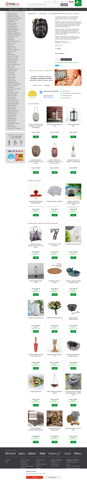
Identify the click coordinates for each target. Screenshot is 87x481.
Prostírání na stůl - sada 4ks (54, 201)
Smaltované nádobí (12, 93)
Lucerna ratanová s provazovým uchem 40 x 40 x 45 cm (36, 161)
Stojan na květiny (11, 97)
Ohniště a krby (10, 79)
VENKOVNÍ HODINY (12, 15)
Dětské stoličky (11, 54)
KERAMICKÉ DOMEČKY (13, 29)
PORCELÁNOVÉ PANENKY (14, 84)
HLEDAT (64, 4)
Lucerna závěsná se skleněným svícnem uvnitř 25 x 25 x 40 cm (54, 161)
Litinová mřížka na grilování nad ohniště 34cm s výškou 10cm (73, 393)
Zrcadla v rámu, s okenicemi (14, 128)
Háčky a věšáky (11, 66)
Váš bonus (65, 1)
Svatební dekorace (12, 98)
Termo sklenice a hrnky (13, 102)
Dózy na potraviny (11, 62)
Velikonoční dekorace (12, 112)
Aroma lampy (10, 38)
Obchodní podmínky (41, 464)
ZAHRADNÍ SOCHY (12, 28)
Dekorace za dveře (12, 51)
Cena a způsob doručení (27, 466)
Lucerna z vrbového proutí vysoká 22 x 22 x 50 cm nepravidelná (35, 126)
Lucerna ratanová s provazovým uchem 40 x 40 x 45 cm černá (64, 13)
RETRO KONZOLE (12, 31)
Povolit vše (34, 477)
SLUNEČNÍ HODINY (12, 26)
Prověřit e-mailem (66, 59)
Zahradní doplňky (11, 120)
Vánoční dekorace (11, 107)
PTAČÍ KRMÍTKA (11, 25)
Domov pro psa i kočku (13, 56)
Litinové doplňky (11, 74)
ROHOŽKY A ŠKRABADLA (14, 33)
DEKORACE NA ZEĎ (12, 20)
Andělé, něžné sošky (12, 36)
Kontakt (57, 1)
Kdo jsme (23, 468)
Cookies (38, 468)
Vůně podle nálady (12, 115)
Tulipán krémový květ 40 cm (55, 317)
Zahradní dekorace (12, 118)
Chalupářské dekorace (12, 69)
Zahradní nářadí (11, 121)
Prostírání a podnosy (12, 85)
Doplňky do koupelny (12, 59)
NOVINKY (25, 9)
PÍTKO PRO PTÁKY (12, 13)
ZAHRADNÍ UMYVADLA (13, 123)
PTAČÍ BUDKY (11, 87)
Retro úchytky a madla (12, 92)
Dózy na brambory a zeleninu (14, 18)
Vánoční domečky (11, 108)
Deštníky (9, 52)
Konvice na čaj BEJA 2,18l (35, 317)
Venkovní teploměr (12, 113)
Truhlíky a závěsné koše (13, 103)
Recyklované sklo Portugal (13, 89)
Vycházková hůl (11, 116)
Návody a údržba (25, 460)
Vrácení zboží (24, 464)
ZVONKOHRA (10, 21)
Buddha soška (10, 39)
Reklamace (24, 462)
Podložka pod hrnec (12, 82)
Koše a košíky (10, 72)
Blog (6, 462)
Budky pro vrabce (11, 43)
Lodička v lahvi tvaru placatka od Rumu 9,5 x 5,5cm (73, 203)
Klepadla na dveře (11, 70)
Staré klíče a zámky (12, 95)
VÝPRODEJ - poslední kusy (14, 34)
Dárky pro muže (11, 46)
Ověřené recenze (40, 460)
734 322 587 (49, 1)
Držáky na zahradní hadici (13, 64)
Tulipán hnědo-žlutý (35, 391)
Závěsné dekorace (11, 126)
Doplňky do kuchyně (12, 61)
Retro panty (10, 90)
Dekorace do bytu (11, 47)
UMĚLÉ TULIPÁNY (12, 105)
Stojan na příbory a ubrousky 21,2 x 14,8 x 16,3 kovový (36, 245)
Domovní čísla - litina (12, 57)
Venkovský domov (32, 13)
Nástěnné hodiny (11, 77)
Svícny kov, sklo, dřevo (12, 100)
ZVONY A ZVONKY (12, 23)
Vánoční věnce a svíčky (13, 110)
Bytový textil (10, 44)
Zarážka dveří (10, 125)
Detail (35, 136)
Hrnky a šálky (10, 67)
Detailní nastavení (52, 477)
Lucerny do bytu (11, 75)
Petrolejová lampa (11, 80)
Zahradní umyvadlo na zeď (73, 244)
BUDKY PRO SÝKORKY (13, 41)
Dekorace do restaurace (13, 49)
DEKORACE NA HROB (13, 16)
